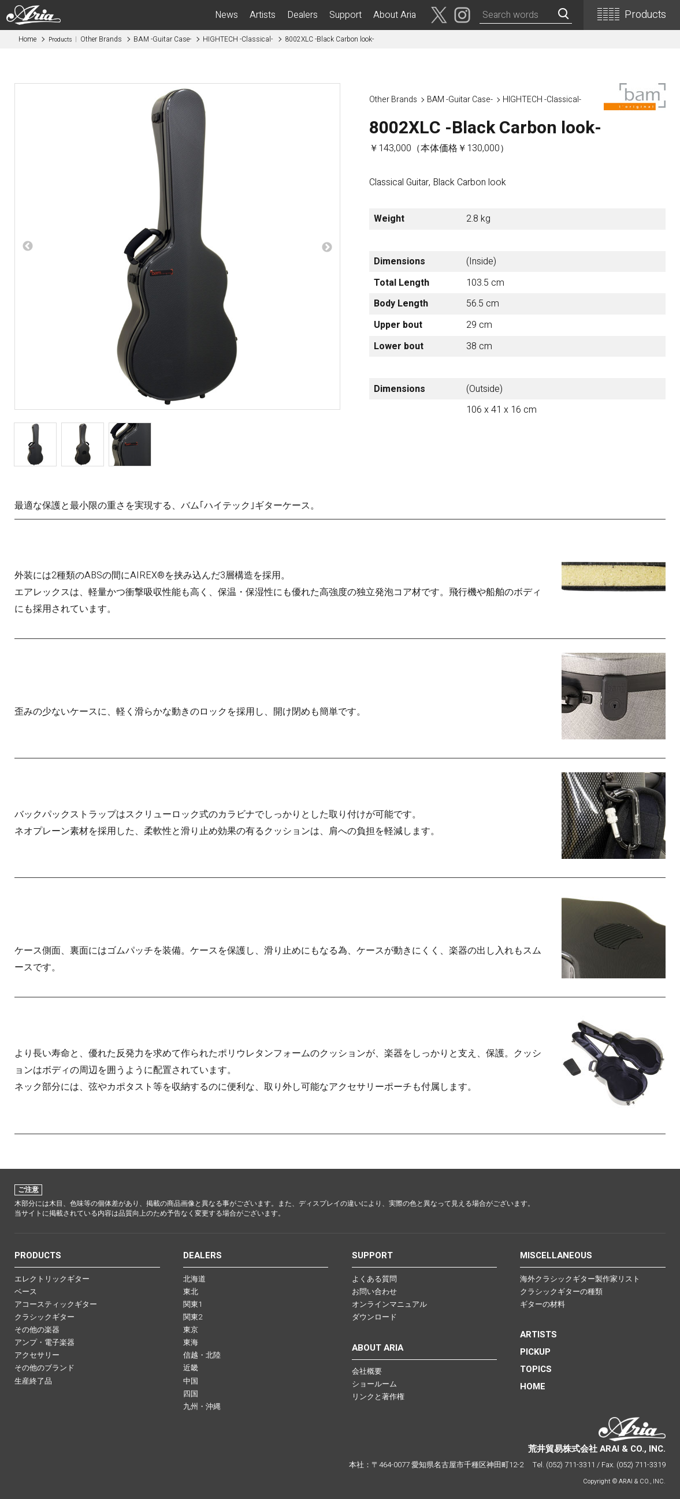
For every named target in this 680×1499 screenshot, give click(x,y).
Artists (263, 15)
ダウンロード (374, 1316)
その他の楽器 (37, 1329)
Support (345, 15)
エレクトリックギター (52, 1278)
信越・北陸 (202, 1355)
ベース (25, 1291)
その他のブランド (44, 1367)
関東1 (192, 1304)
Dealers (302, 15)
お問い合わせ (374, 1291)
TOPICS (536, 1369)
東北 (190, 1291)
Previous (28, 246)
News (226, 15)
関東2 (192, 1316)
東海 (190, 1342)
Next (327, 247)
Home (27, 39)
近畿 (190, 1367)
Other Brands (85, 39)
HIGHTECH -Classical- (238, 39)
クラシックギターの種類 (561, 1291)
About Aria (394, 15)
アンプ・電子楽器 (44, 1342)
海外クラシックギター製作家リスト (580, 1278)
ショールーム (374, 1383)
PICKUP (535, 1351)
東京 (190, 1329)
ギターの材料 (542, 1304)
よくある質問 (374, 1278)
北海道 (194, 1278)
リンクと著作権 (378, 1396)
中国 (190, 1380)
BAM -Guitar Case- (162, 39)
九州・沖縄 (202, 1406)
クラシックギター (44, 1316)
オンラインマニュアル (389, 1304)
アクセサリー (37, 1355)
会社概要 (367, 1371)
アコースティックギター (55, 1304)
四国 (190, 1393)
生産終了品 (33, 1380)
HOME (532, 1386)
